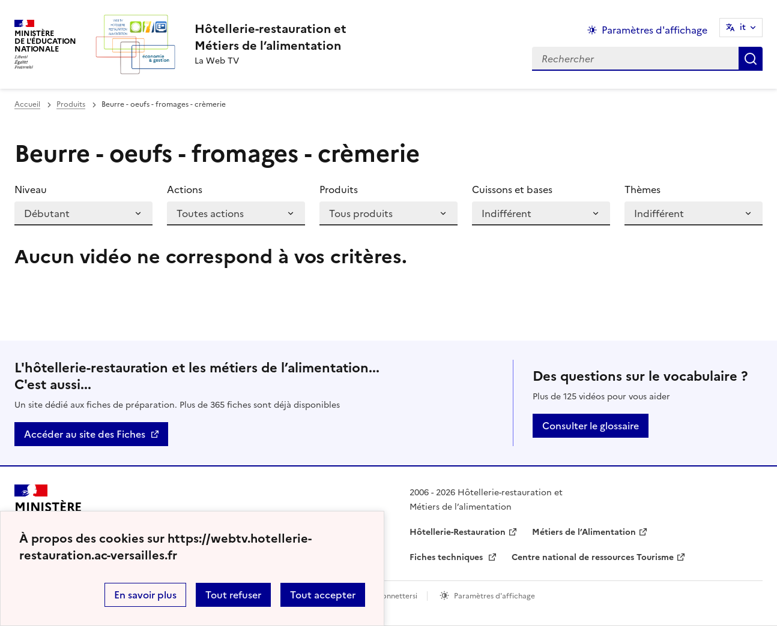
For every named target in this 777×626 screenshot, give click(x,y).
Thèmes (642, 189)
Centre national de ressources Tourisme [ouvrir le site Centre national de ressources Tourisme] (593, 557)
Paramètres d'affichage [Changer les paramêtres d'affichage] (654, 30)
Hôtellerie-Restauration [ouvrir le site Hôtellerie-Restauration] (458, 532)
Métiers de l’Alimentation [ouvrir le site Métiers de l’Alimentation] (584, 532)
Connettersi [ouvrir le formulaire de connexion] (396, 596)
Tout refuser (233, 595)
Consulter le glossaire (590, 426)
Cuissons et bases (512, 189)
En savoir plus (145, 595)
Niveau (30, 189)
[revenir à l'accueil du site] (270, 37)
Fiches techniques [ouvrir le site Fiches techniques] (447, 557)
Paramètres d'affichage (494, 596)
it (743, 27)
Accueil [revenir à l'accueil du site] (27, 104)
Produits (70, 104)
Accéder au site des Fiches (84, 434)
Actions (184, 189)
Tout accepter (322, 595)
